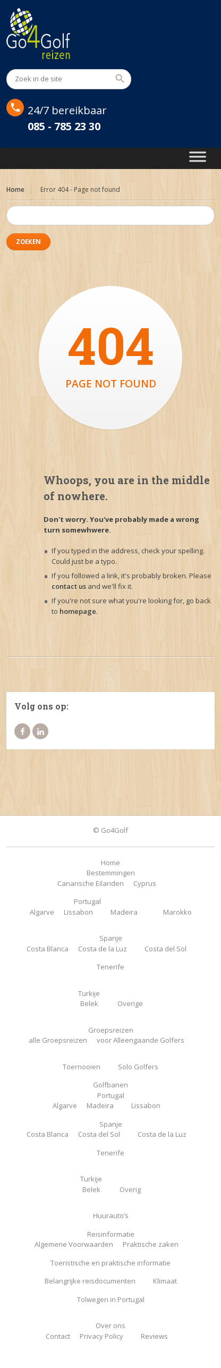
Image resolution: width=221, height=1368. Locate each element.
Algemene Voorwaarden (74, 1244)
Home (15, 189)
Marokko (177, 912)
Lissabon (78, 912)
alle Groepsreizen (58, 1040)
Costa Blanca (48, 948)
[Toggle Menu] (198, 158)
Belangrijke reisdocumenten (90, 1281)
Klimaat (165, 1281)
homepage (78, 611)
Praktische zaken (150, 1244)
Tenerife (110, 967)
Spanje (110, 938)
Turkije (89, 993)
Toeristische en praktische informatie (110, 1263)
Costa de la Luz (102, 948)
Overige (130, 1003)
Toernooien (81, 1066)
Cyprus (144, 883)
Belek (89, 1003)
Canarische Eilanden (90, 883)
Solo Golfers (138, 1066)
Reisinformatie (110, 1234)
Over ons (110, 1325)
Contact (58, 1336)
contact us (69, 586)
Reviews (154, 1336)
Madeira (124, 912)
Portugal (87, 901)
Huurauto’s (111, 1215)
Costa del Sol (165, 948)
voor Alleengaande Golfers (140, 1040)
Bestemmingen (111, 872)
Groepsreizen (110, 1030)
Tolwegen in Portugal (110, 1299)
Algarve (42, 912)
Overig (130, 1189)
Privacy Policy (101, 1336)
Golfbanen (110, 1085)
